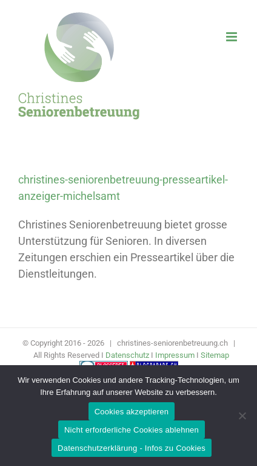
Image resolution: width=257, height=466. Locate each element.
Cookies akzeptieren (132, 411)
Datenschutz (127, 355)
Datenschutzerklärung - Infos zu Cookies (131, 448)
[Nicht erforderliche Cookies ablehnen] (242, 415)
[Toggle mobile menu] (232, 36)
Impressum (175, 355)
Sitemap (215, 355)
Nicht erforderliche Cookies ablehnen (131, 429)
